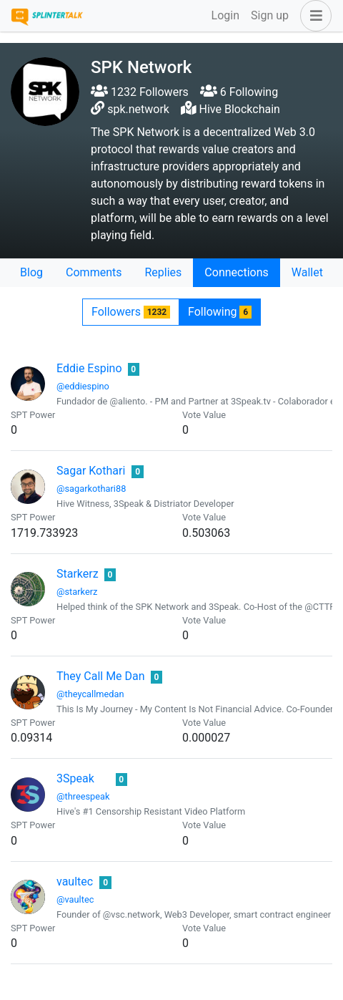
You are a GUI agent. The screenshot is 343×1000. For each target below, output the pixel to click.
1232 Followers (140, 92)
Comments (93, 272)
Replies (163, 272)
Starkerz (77, 574)
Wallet (307, 272)
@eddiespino (82, 386)
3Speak (75, 778)
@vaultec (75, 899)
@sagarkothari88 (91, 488)
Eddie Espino (89, 368)
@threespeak (83, 796)
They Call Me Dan (100, 676)
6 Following (239, 92)
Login (225, 15)
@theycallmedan (90, 694)
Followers (130, 312)
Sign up (270, 15)
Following (220, 312)
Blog (31, 272)
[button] (313, 15)
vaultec (74, 881)
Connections (236, 272)
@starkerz (76, 591)
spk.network (138, 109)
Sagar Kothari (90, 470)
